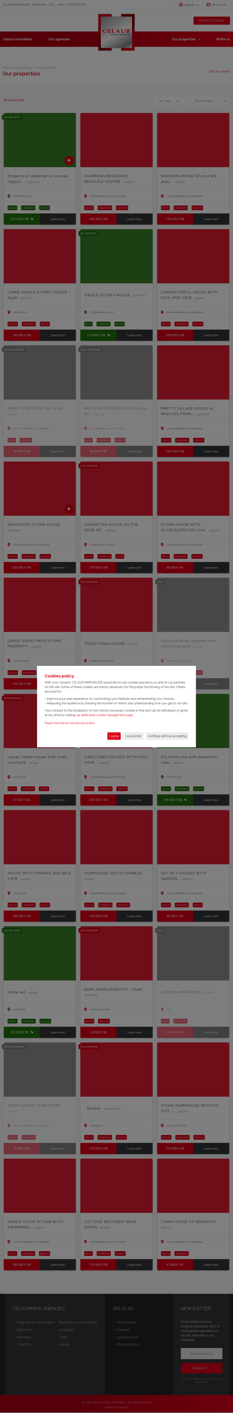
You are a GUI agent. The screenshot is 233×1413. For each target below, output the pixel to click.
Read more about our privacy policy (70, 723)
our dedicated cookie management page (104, 715)
